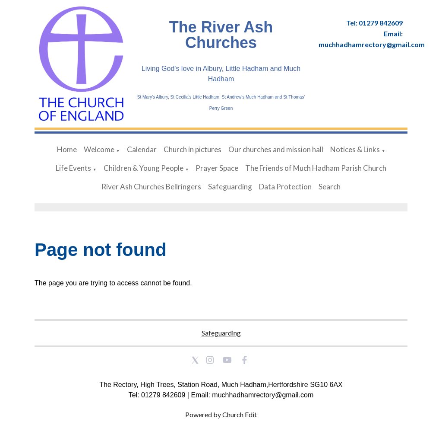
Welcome (99, 149)
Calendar (142, 149)
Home (67, 149)
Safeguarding (230, 186)
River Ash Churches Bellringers (151, 186)
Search (330, 186)
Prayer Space (217, 168)
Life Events (73, 168)
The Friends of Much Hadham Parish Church (315, 168)
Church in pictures (192, 149)
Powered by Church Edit (221, 414)
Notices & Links (355, 149)
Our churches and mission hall (275, 149)
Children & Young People (143, 168)
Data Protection (285, 186)
